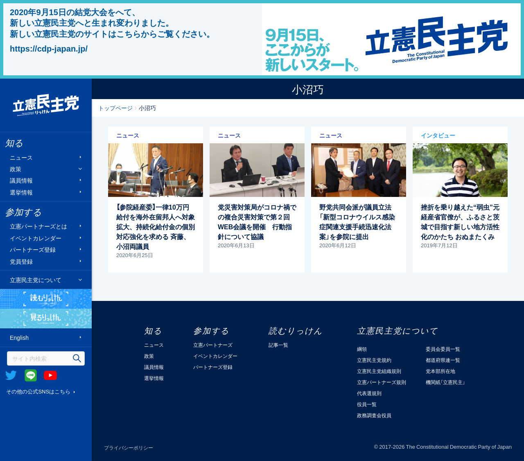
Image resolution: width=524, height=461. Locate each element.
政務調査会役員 (374, 415)
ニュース (21, 157)
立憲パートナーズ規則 (381, 382)
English (19, 337)
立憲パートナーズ (213, 344)
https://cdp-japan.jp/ (49, 48)
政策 (15, 169)
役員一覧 (367, 404)
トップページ (115, 108)
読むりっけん (46, 299)
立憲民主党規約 (374, 360)
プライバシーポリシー (128, 447)
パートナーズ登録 (33, 249)
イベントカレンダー (35, 238)
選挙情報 (21, 192)
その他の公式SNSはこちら (38, 391)
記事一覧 (278, 344)
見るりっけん (46, 318)
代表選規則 (369, 393)
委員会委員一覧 (443, 349)
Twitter (11, 375)
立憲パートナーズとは (38, 226)
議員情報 (21, 180)
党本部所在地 (440, 371)
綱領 (362, 349)
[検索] (46, 358)
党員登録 (21, 261)
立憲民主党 (46, 105)
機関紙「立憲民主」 (445, 382)
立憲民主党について (35, 280)
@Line (30, 375)
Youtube (50, 375)
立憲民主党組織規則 (379, 371)
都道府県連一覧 (443, 360)
